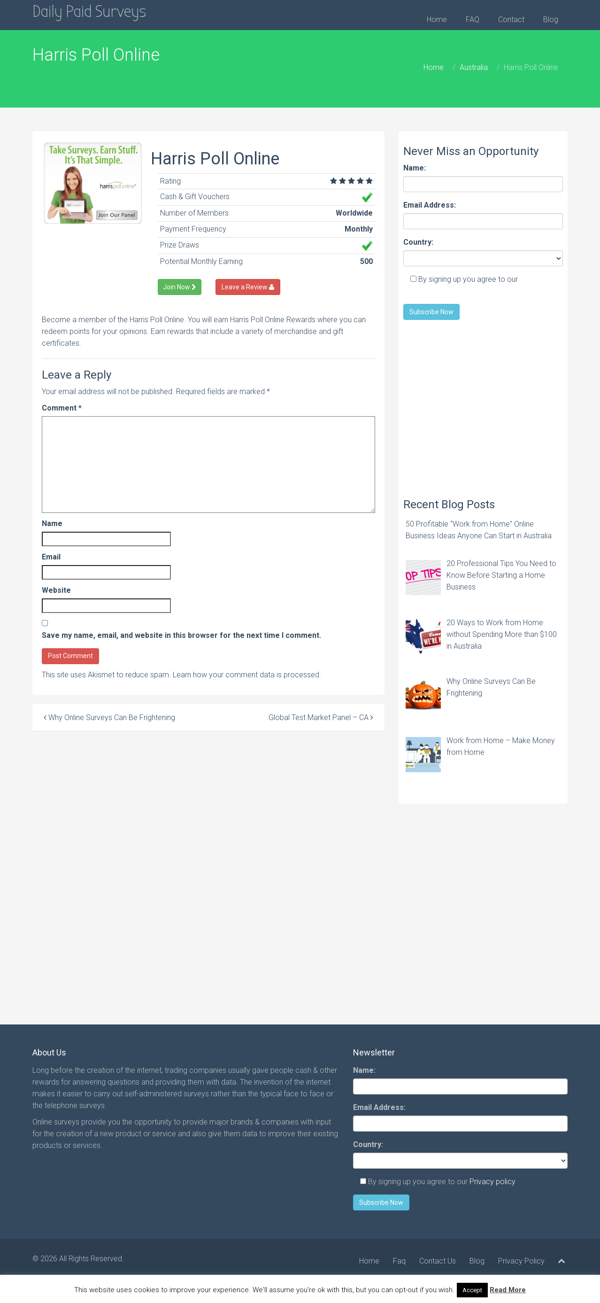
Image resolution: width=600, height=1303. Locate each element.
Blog (550, 19)
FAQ (472, 19)
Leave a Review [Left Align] (248, 287)
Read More (508, 1290)
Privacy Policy (521, 1260)
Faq (399, 1260)
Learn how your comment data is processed (246, 674)
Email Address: (429, 205)
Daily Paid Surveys (89, 11)
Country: (418, 242)
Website (56, 590)
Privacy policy (492, 1181)
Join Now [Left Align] (179, 287)
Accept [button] (472, 1290)
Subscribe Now (431, 312)
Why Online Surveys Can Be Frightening (109, 717)
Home (437, 19)
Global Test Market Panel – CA (321, 717)
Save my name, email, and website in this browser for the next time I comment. (181, 635)
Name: (414, 167)
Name (52, 523)
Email (51, 556)
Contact (511, 19)
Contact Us (437, 1260)
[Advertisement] (483, 404)
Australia (474, 67)
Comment (62, 407)
